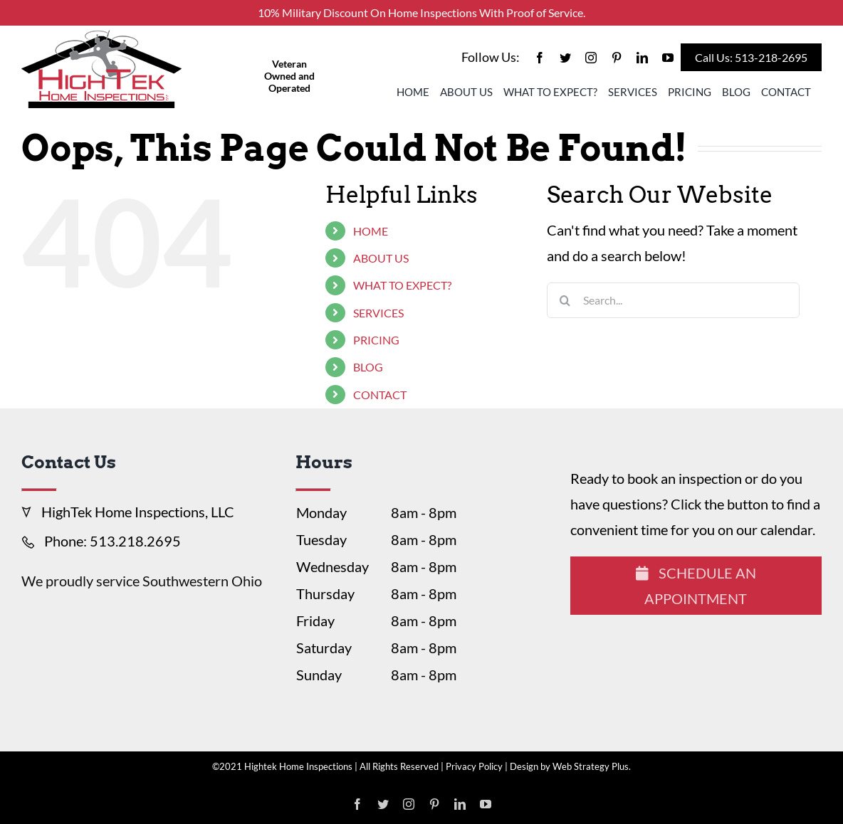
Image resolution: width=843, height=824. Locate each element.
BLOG (368, 367)
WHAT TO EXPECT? (402, 285)
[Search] (564, 300)
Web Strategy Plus (591, 766)
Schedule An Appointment (696, 585)
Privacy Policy (474, 766)
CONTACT (380, 394)
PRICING (376, 340)
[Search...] (673, 300)
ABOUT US (381, 258)
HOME (370, 231)
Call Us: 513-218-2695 (751, 57)
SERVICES (378, 312)
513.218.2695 (135, 540)
